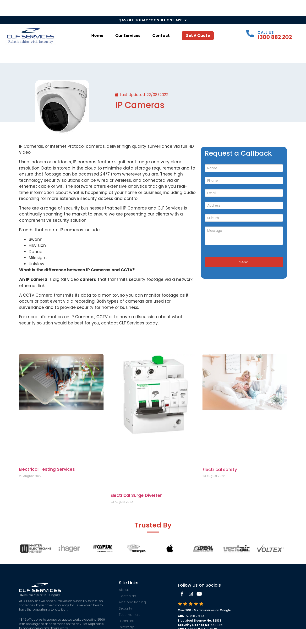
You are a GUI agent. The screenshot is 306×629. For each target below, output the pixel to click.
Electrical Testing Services (47, 469)
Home (97, 35)
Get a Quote (198, 35)
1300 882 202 (274, 37)
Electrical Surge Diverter (136, 495)
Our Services (127, 35)
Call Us (265, 32)
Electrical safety (219, 469)
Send (243, 262)
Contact (161, 35)
